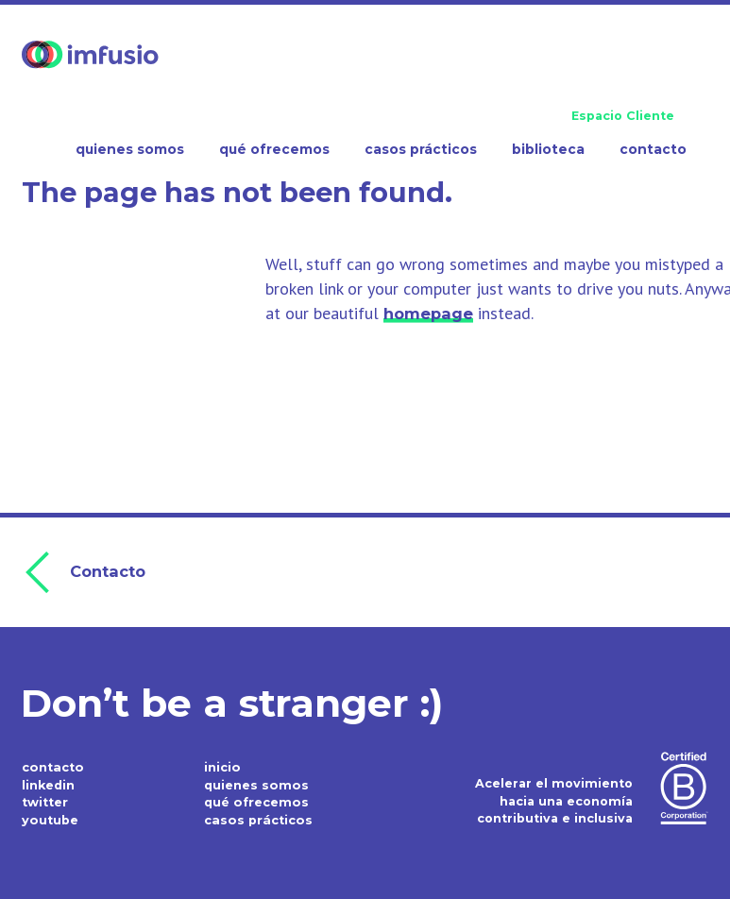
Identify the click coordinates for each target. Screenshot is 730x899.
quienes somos (255, 783)
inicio (222, 765)
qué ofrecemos (255, 800)
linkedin (48, 783)
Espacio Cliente (622, 116)
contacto (51, 765)
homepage (428, 313)
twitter (45, 800)
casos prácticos (256, 818)
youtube (49, 818)
